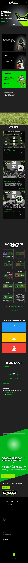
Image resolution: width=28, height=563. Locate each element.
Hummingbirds (5, 521)
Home (4, 518)
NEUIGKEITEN (21, 306)
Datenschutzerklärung (7, 543)
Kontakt (4, 510)
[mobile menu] (26, 2)
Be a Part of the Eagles (7, 534)
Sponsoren (5, 533)
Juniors (4, 520)
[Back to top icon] (14, 554)
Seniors (4, 519)
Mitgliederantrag (6, 546)
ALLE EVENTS (13, 309)
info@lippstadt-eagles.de (10, 392)
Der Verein (5, 522)
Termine (4, 531)
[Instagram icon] (15, 558)
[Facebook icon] (12, 558)
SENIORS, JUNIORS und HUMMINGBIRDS (17, 309)
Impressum (5, 542)
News (4, 532)
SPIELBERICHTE (14, 306)
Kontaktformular (10, 394)
